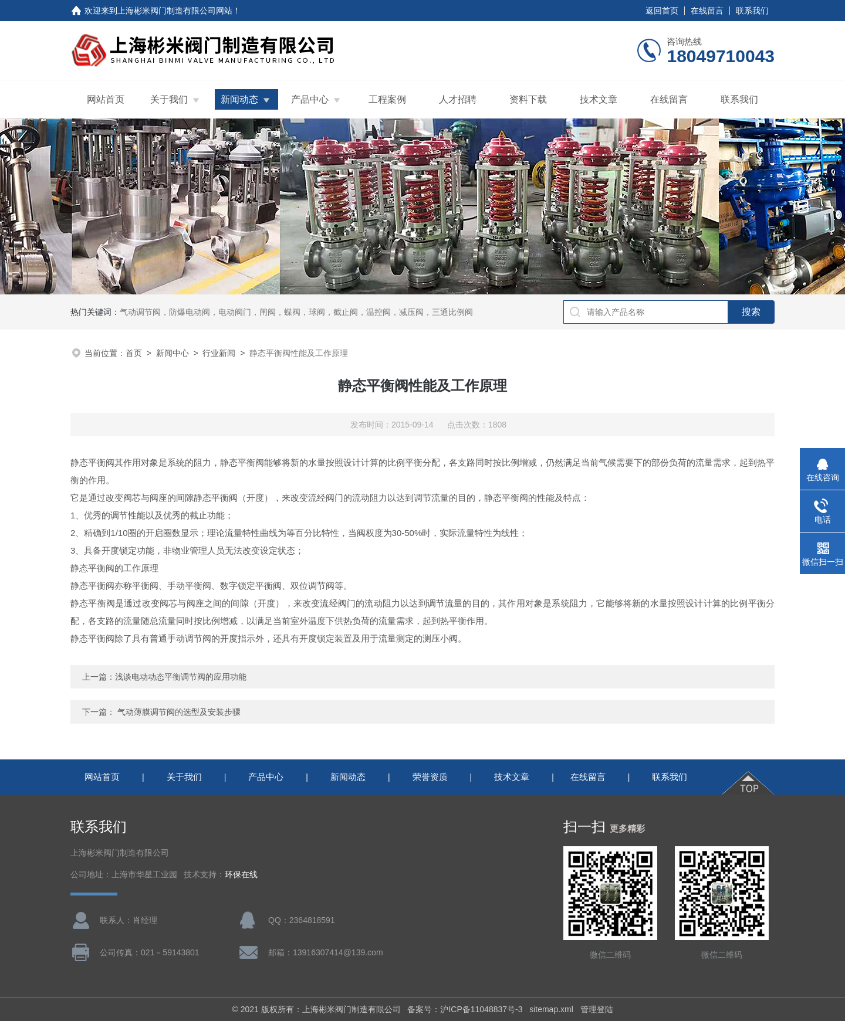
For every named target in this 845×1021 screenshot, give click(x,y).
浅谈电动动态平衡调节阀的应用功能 (180, 676)
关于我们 (169, 99)
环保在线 (241, 874)
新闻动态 (239, 99)
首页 (134, 353)
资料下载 (528, 99)
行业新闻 (218, 353)
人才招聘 (457, 99)
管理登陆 (596, 1009)
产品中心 (310, 99)
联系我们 (752, 10)
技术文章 (598, 99)
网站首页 (105, 99)
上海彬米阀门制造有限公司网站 (174, 10)
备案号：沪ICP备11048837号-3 (464, 1009)
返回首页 (661, 10)
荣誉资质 (430, 777)
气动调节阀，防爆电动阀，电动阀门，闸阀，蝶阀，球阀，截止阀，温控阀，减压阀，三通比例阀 (296, 312)
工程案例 (387, 99)
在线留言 (707, 10)
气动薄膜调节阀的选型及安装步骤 (179, 712)
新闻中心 (172, 353)
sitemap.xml (551, 1009)
